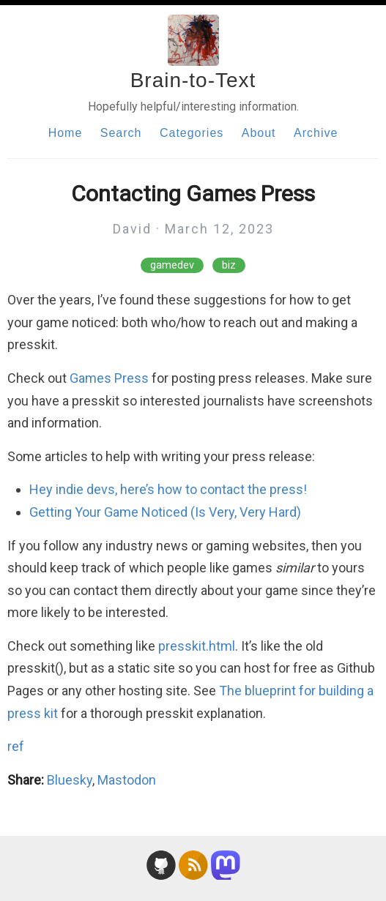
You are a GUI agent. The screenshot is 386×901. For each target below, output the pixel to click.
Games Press (109, 378)
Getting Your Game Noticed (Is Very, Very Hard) (165, 512)
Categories (191, 133)
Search (121, 133)
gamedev (172, 265)
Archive (316, 133)
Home (65, 133)
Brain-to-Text (193, 80)
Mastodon (126, 780)
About (259, 133)
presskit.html (196, 646)
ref (15, 746)
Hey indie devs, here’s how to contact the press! (168, 489)
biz (229, 265)
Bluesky (69, 780)
